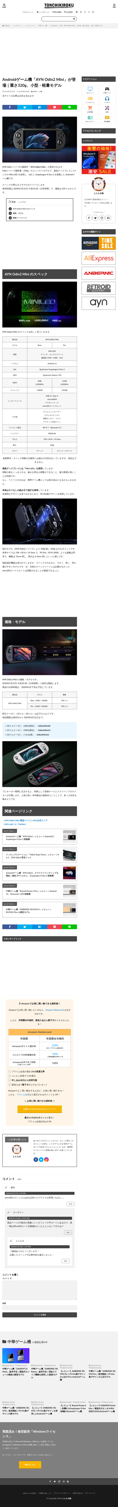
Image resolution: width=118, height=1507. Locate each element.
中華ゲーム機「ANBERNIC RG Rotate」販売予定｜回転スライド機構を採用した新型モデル (44, 1373)
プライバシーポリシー (62, 1493)
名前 (4, 1303)
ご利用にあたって (44, 1493)
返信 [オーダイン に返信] (68, 1232)
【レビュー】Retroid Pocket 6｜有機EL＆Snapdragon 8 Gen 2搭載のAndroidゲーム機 (73, 1408)
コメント (7, 1278)
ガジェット (28, 12)
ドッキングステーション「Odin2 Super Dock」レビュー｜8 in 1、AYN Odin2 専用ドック (32, 856)
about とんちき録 (29, 1493)
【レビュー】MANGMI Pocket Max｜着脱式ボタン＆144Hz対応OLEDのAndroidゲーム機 (102, 1408)
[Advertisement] (59, 51)
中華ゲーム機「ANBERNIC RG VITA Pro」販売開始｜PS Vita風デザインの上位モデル (102, 1374)
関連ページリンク (18, 218)
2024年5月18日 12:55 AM (19, 1218)
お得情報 (68, 12)
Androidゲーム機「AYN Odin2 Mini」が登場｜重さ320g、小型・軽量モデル (77, 26)
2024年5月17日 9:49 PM (16, 1193)
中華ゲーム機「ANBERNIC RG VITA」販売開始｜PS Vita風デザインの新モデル (15, 1411)
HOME (6, 26)
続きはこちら (30, 1464)
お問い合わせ (77, 1493)
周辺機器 (57, 12)
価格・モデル (16, 213)
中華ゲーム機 (42, 26)
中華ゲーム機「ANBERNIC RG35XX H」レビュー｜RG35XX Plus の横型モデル (29, 911)
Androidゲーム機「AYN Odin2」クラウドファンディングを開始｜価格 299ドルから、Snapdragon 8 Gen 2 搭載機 (32, 874)
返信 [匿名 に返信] (70, 1204)
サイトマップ (90, 1493)
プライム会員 (23, 1094)
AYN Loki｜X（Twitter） (15, 824)
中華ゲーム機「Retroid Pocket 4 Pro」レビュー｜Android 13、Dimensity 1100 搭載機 (31, 892)
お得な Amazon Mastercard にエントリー (39, 1109)
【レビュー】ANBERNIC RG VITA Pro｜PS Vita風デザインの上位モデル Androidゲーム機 (73, 1375)
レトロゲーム (43, 12)
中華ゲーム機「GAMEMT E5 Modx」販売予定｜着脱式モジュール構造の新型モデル (15, 1372)
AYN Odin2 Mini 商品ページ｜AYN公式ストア (25, 820)
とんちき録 (66, 1498)
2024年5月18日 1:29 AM (21, 1247)
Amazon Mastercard (55, 1010)
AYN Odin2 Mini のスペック (22, 208)
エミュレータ (30, 26)
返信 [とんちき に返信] (65, 1261)
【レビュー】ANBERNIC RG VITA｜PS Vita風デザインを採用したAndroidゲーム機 (44, 1411)
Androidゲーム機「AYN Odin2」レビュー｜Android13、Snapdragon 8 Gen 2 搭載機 (31, 838)
